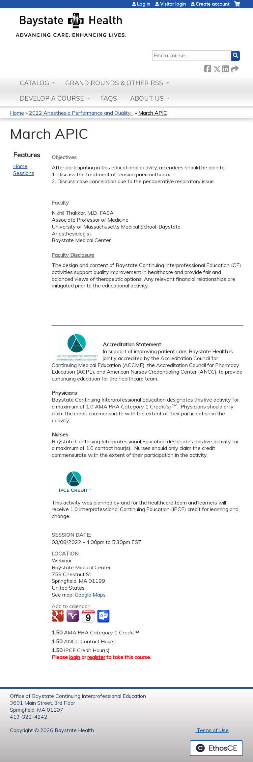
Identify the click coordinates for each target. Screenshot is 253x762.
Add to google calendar (58, 616)
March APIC (152, 113)
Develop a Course (52, 98)
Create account (212, 4)
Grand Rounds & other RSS (114, 83)
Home (17, 113)
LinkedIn (225, 67)
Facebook (207, 67)
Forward (234, 67)
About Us (147, 98)
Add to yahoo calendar (73, 616)
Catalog (34, 83)
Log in (143, 4)
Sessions (23, 173)
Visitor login (173, 4)
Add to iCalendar (88, 616)
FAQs (108, 98)
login (74, 657)
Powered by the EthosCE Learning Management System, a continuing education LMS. (216, 748)
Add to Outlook (104, 616)
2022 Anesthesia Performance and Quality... (81, 113)
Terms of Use (212, 730)
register (96, 657)
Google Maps (90, 594)
